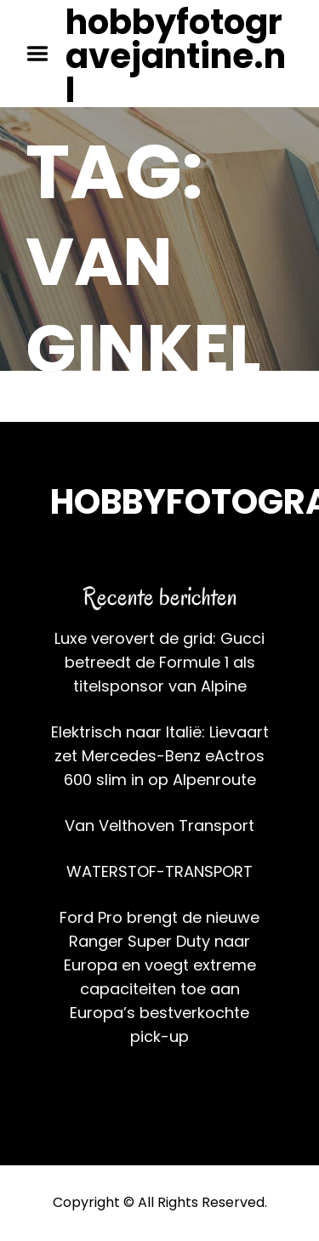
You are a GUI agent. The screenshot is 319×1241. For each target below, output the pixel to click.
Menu (43, 53)
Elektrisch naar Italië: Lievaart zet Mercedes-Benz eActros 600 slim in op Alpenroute (160, 755)
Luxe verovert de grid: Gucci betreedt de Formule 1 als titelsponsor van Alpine (159, 662)
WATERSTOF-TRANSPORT (159, 871)
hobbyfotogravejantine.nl (176, 56)
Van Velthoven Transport (159, 825)
